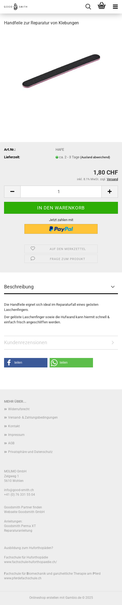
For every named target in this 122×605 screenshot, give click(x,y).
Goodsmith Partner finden (23, 507)
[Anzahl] (61, 192)
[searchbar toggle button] (88, 7)
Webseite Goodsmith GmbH (24, 512)
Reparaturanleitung (18, 530)
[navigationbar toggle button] (115, 7)
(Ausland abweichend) (95, 157)
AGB (11, 443)
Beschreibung (19, 287)
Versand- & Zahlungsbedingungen (33, 417)
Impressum (16, 435)
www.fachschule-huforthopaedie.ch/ (30, 562)
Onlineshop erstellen (44, 598)
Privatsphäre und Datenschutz (30, 452)
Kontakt (14, 426)
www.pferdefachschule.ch (22, 578)
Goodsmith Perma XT (20, 526)
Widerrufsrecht (19, 409)
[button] (12, 192)
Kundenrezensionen (25, 342)
